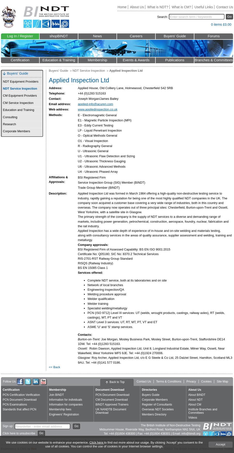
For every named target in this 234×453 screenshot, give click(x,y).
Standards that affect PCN (19, 409)
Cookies (206, 381)
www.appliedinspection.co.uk (97, 109)
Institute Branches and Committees (202, 411)
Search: (162, 17)
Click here (96, 442)
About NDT (195, 399)
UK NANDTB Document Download (110, 411)
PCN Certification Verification (21, 395)
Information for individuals (65, 399)
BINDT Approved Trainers (112, 404)
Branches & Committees (214, 60)
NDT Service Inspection (20, 88)
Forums (214, 36)
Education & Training (58, 60)
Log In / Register (20, 36)
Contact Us (224, 7)
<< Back (54, 367)
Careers (136, 36)
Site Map (222, 381)
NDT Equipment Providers (20, 81)
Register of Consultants (157, 404)
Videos (192, 417)
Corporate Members (16, 131)
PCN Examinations (15, 404)
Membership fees (60, 409)
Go (229, 16)
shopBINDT (59, 36)
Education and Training (18, 110)
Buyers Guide (151, 395)
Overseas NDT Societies (158, 409)
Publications (174, 60)
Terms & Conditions (168, 381)
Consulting (10, 117)
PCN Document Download (20, 399)
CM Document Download (111, 399)
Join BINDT (56, 395)
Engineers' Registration (64, 414)
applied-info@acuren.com (95, 104)
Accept (220, 444)
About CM (194, 404)
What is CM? (181, 7)
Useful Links (203, 7)
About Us (137, 7)
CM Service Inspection (18, 103)
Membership (97, 60)
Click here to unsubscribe (19, 433)
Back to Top (117, 382)
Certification (20, 60)
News (97, 36)
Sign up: (8, 426)
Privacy (191, 381)
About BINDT (196, 395)
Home (121, 7)
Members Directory (154, 414)
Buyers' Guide (175, 36)
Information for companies (66, 404)
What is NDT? (157, 7)
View (205, 26)
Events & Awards (136, 60)
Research (9, 124)
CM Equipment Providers (20, 95)
